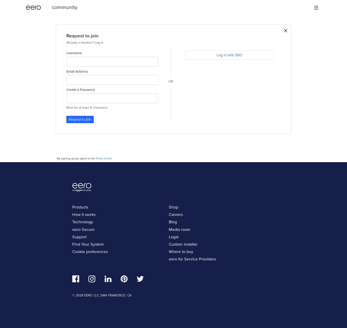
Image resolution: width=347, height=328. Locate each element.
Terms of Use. (104, 158)
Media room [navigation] (179, 230)
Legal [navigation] (173, 237)
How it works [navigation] (84, 215)
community (64, 7)
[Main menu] (316, 7)
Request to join (80, 119)
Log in (99, 42)
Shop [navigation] (173, 207)
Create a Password (80, 90)
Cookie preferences (90, 252)
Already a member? (84, 42)
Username (74, 53)
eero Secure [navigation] (83, 230)
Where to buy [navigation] (181, 252)
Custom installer (183, 244)
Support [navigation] (79, 237)
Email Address (77, 71)
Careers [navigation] (176, 215)
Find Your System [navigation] (88, 244)
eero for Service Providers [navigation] (192, 259)
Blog (173, 222)
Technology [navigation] (82, 222)
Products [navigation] (80, 207)
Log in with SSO (229, 55)
